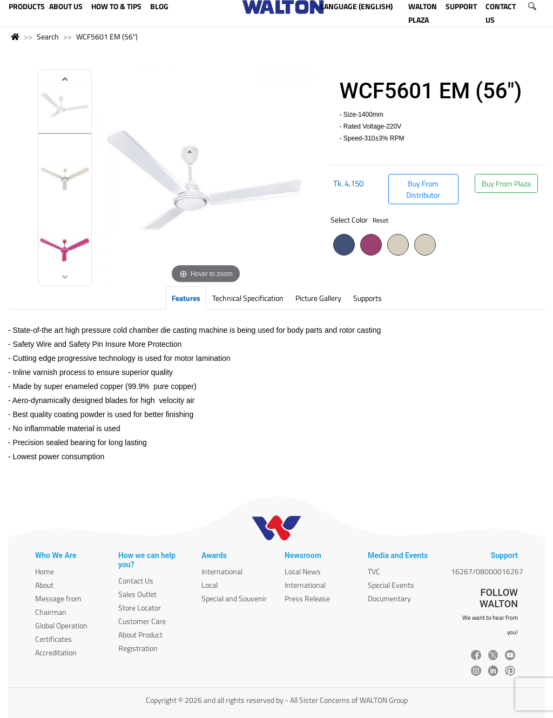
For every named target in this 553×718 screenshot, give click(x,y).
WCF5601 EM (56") (107, 36)
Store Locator (139, 607)
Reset (380, 220)
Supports (367, 298)
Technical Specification (248, 298)
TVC (374, 571)
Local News (303, 571)
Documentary (389, 598)
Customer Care (142, 621)
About (44, 584)
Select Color (359, 219)
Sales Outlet (137, 594)
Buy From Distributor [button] (423, 189)
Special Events (391, 584)
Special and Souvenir (234, 598)
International (221, 571)
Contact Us (135, 580)
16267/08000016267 (487, 571)
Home (44, 571)
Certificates (53, 639)
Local (209, 584)
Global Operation (61, 625)
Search (48, 36)
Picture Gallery (318, 298)
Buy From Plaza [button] (506, 183)
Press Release (307, 598)
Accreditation (56, 652)
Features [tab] (186, 298)
